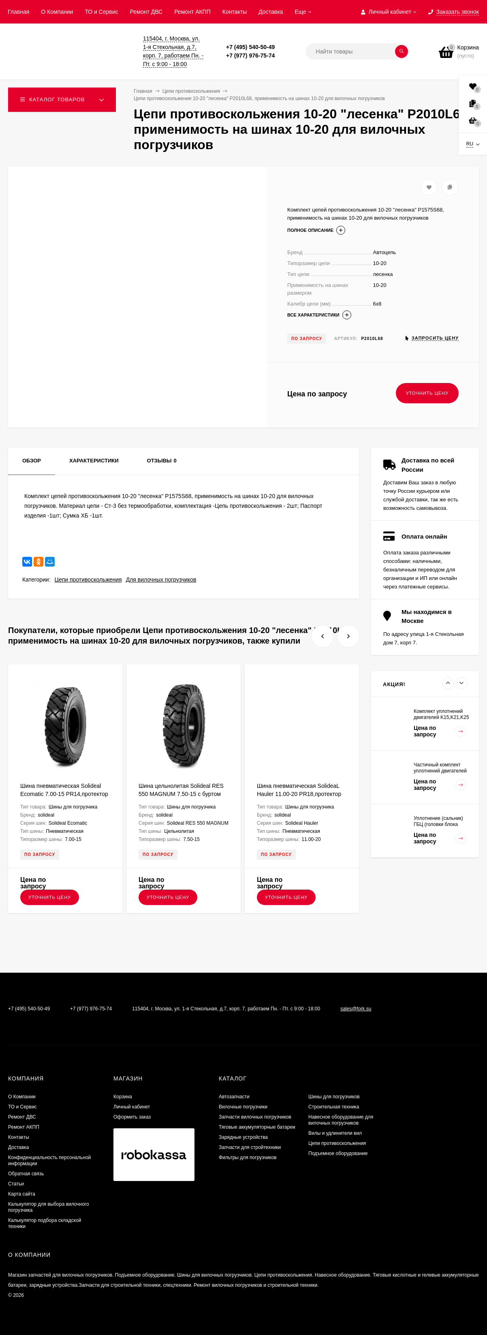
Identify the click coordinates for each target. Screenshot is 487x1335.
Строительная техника (333, 1107)
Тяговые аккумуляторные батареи (257, 1127)
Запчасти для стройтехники (250, 1147)
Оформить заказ (132, 1117)
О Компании (57, 12)
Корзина (122, 1097)
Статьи (16, 1184)
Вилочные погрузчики (243, 1107)
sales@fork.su (355, 1009)
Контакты (234, 12)
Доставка (270, 12)
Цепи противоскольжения (88, 579)
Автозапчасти (234, 1097)
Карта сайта (21, 1194)
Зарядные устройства (243, 1137)
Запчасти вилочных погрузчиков (255, 1117)
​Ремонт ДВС (146, 12)
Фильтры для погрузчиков (248, 1157)
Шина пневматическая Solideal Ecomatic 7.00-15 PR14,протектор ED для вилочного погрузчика (64, 794)
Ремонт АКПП (192, 12)
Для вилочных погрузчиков (161, 579)
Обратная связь (26, 1174)
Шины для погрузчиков (334, 1097)
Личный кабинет (131, 1107)
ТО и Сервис (101, 12)
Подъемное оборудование (337, 1153)
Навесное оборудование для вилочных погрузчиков (340, 1120)
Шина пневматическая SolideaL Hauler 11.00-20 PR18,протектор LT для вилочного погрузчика (299, 794)
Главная (18, 12)
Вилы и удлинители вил (335, 1133)
